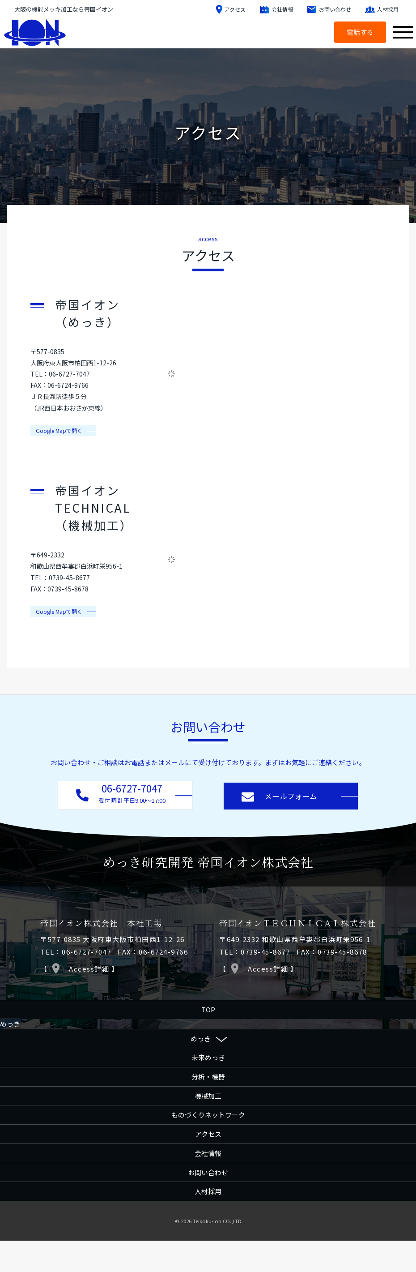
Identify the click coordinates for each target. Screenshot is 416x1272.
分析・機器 (208, 1075)
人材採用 (208, 1190)
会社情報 (208, 1152)
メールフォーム (279, 794)
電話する (358, 32)
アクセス (208, 1133)
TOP (208, 1008)
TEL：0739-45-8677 (254, 950)
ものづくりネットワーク (208, 1113)
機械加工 (208, 1094)
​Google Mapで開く (59, 430)
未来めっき (208, 1056)
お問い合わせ (208, 1171)
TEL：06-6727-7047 (75, 950)
